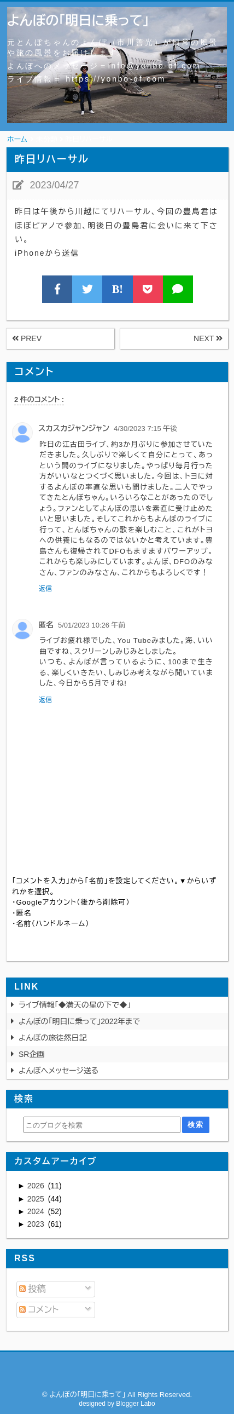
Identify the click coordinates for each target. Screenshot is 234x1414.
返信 (45, 589)
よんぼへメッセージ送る (58, 1070)
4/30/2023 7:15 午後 (145, 428)
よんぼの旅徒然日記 (52, 1037)
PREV (27, 338)
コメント (38, 1309)
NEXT (208, 338)
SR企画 (31, 1054)
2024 (36, 1211)
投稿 (32, 1289)
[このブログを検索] (102, 1125)
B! (117, 289)
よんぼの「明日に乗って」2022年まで (79, 1021)
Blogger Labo (135, 1403)
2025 (36, 1198)
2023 (36, 1224)
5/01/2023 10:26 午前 (92, 625)
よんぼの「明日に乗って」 (78, 20)
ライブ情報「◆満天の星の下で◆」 (75, 1005)
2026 (36, 1185)
